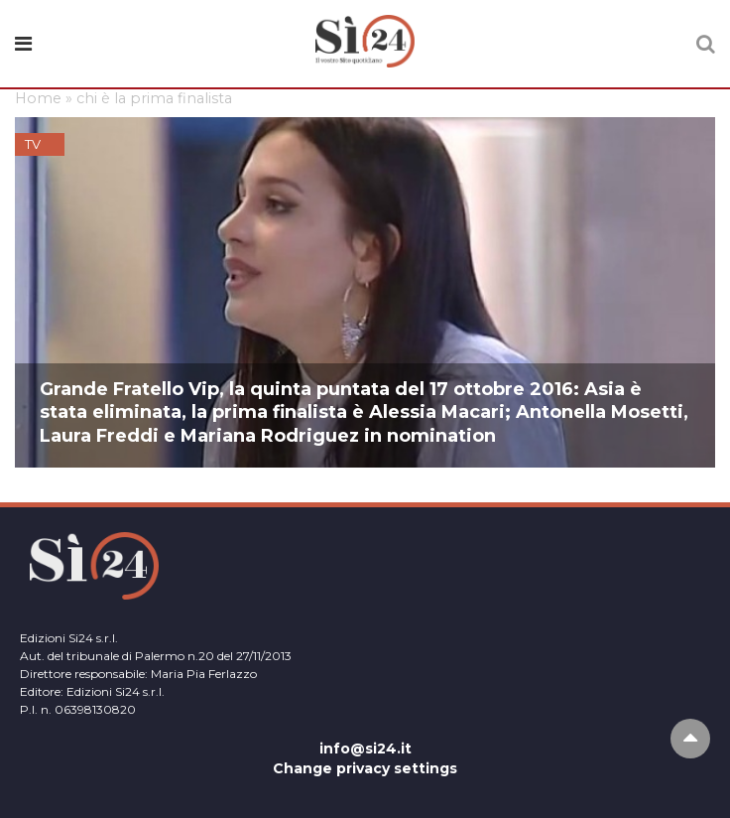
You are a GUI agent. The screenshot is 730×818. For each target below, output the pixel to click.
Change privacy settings (365, 768)
